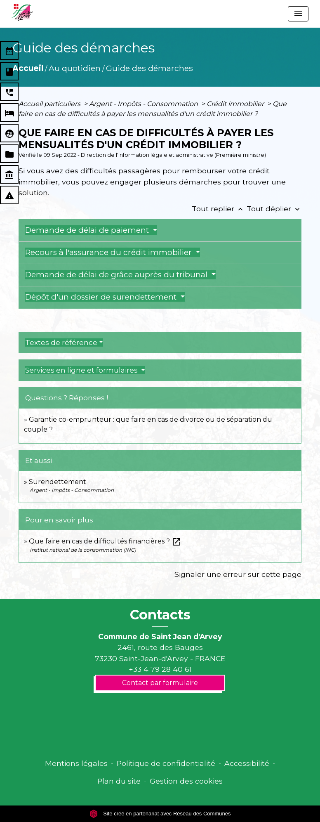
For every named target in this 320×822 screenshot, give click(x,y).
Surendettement (57, 482)
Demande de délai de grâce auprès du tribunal (117, 274)
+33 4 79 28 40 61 (160, 669)
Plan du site (119, 781)
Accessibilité (246, 763)
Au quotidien (75, 68)
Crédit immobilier (236, 104)
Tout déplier (274, 208)
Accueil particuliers (50, 104)
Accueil (27, 68)
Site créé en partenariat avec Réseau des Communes (160, 813)
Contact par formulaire (160, 683)
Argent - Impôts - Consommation (144, 104)
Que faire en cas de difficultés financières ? (105, 541)
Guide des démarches (149, 68)
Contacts (160, 615)
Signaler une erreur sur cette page (237, 574)
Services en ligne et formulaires (82, 370)
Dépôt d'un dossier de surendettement (102, 297)
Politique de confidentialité (166, 763)
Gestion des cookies (186, 781)
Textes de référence (61, 342)
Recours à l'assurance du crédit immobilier (109, 252)
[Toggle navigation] (298, 13)
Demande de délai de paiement (88, 230)
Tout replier (219, 208)
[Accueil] (22, 12)
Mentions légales (76, 763)
